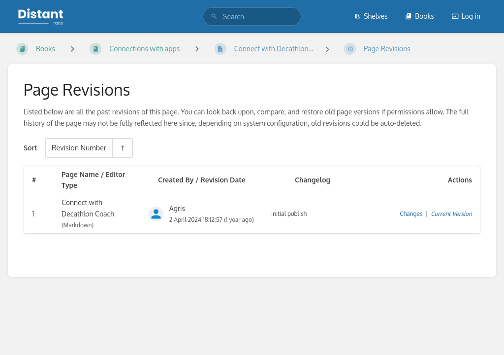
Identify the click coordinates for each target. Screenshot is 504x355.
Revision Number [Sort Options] (79, 147)
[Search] (214, 16)
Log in (466, 16)
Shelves (371, 16)
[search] (252, 16)
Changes (411, 213)
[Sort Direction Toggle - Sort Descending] (122, 147)
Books (419, 16)
